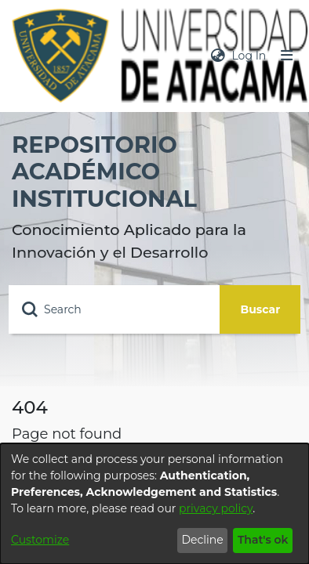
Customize (40, 540)
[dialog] (154, 503)
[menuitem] (218, 56)
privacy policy (216, 508)
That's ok (263, 540)
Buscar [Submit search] (261, 309)
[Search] (114, 309)
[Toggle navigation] (287, 56)
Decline (202, 540)
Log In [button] (249, 56)
